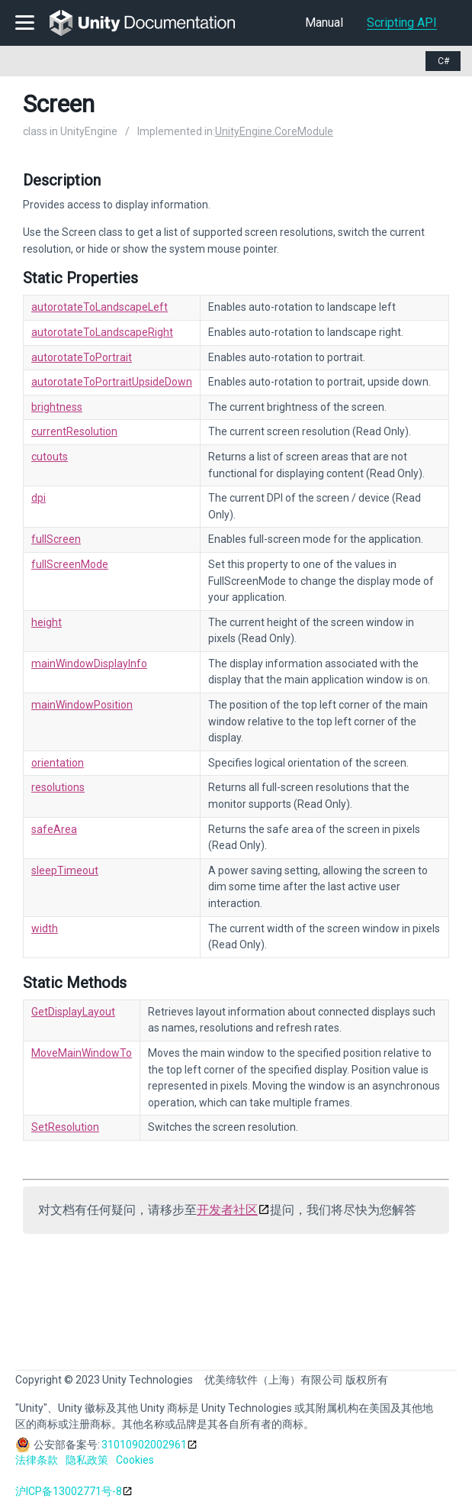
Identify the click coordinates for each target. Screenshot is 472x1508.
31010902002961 (144, 1445)
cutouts (49, 456)
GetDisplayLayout (73, 1012)
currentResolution (74, 431)
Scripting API (402, 22)
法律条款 (36, 1460)
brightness (56, 407)
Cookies (135, 1460)
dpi (38, 498)
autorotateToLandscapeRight (102, 332)
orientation (57, 763)
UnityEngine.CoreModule (274, 131)
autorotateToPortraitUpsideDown (111, 382)
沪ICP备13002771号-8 (68, 1491)
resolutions (58, 787)
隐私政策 (87, 1460)
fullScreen (56, 539)
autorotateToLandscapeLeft (99, 307)
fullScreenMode (69, 564)
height (46, 622)
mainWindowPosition (82, 705)
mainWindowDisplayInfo (89, 663)
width (44, 928)
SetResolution (65, 1127)
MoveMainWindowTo (81, 1053)
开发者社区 (227, 1210)
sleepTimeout (64, 870)
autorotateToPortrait (81, 357)
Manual (324, 22)
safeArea (54, 829)
